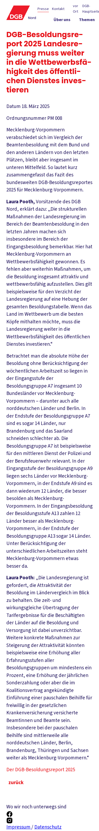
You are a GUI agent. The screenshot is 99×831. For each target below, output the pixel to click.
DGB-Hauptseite (90, 8)
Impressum (18, 827)
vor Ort (75, 8)
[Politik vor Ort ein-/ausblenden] (59, 30)
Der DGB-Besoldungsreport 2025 (44, 769)
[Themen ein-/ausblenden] (87, 21)
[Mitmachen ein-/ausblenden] (84, 39)
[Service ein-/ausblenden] (88, 30)
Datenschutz (48, 827)
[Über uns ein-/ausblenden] (62, 21)
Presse (43, 9)
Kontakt (58, 9)
